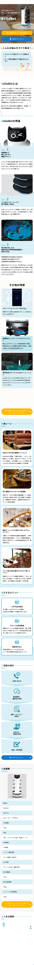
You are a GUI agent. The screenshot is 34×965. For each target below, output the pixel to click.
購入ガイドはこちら (16, 757)
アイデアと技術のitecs (3, 2)
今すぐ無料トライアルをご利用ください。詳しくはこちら (16, 412)
